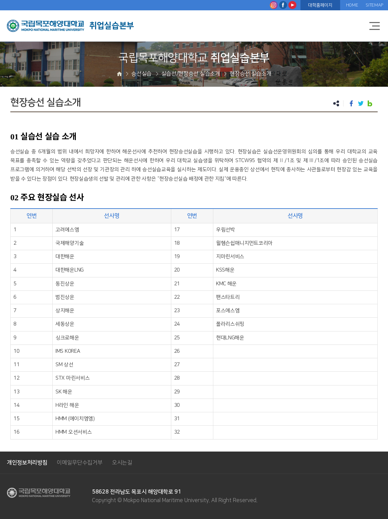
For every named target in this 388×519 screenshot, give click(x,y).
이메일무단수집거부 (79, 462)
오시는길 (122, 462)
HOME (352, 5)
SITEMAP (374, 5)
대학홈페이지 (320, 5)
